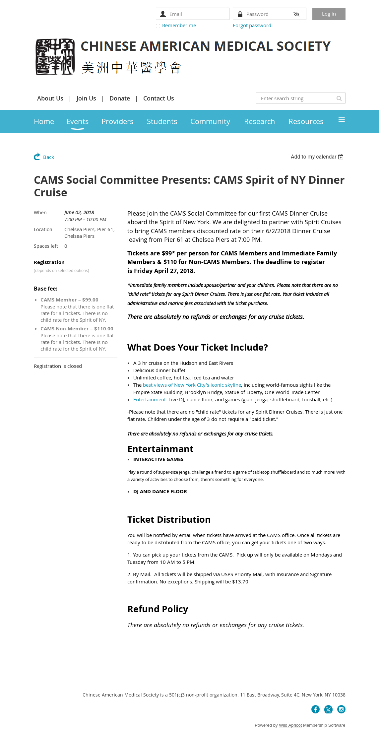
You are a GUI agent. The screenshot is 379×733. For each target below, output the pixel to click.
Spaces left (46, 246)
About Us (50, 98)
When (40, 212)
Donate (119, 98)
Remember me (179, 25)
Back (48, 157)
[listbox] (318, 157)
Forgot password (252, 25)
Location (43, 229)
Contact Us (158, 98)
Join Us (86, 98)
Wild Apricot (290, 725)
